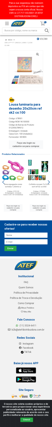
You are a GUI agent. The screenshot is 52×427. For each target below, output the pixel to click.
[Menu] (6, 23)
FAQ (26, 282)
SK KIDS (23, 137)
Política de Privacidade (26, 292)
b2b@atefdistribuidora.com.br (26, 329)
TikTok (26, 352)
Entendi (26, 420)
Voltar (42, 39)
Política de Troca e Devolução (26, 298)
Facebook (26, 347)
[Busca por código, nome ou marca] (23, 30)
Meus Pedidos (26, 308)
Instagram (26, 343)
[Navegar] (3, 182)
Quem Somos (26, 287)
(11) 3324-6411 (26, 325)
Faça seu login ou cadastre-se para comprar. (26, 145)
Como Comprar (26, 303)
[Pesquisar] (47, 30)
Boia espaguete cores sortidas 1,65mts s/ (13, 185)
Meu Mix (26, 311)
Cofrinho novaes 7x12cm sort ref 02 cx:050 (39, 185)
